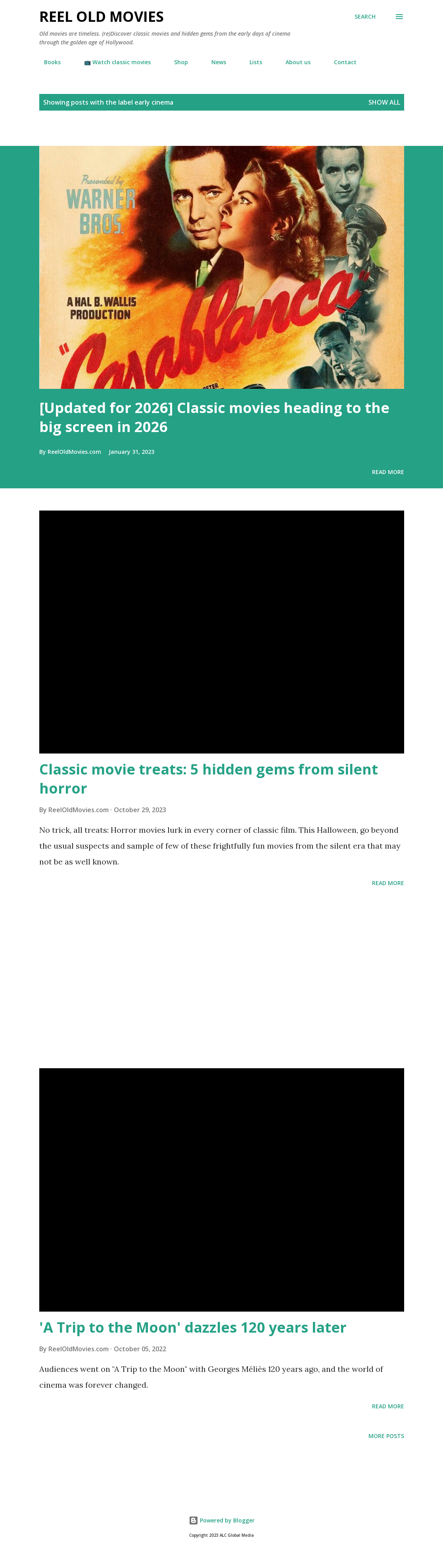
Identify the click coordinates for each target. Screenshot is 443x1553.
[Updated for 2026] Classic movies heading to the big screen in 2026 (214, 417)
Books (47, 62)
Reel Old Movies (101, 16)
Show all (384, 102)
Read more (388, 472)
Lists (251, 62)
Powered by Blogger (222, 1520)
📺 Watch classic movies (112, 62)
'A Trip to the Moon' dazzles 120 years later (193, 1327)
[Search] (365, 17)
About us (293, 62)
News (214, 62)
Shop (176, 62)
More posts (386, 1436)
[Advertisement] (93, 132)
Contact (340, 62)
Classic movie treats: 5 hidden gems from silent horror (208, 778)
